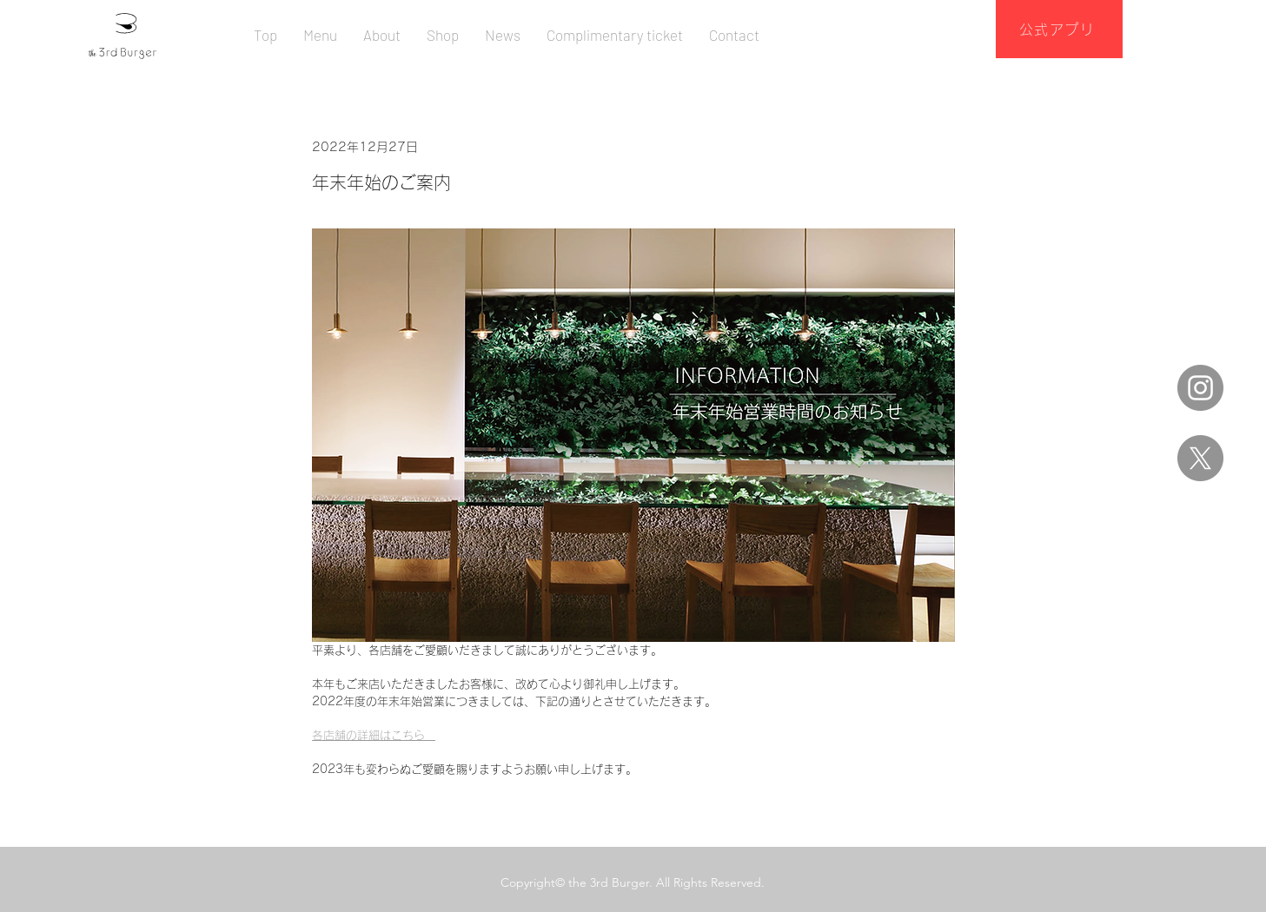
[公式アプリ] (1059, 29)
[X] (1200, 458)
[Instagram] (1200, 388)
